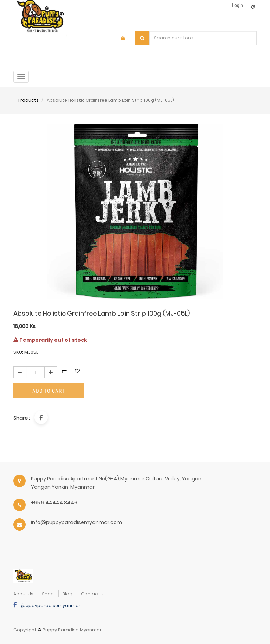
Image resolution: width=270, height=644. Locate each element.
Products (28, 100)
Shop (48, 594)
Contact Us (93, 594)
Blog (67, 594)
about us (23, 594)
